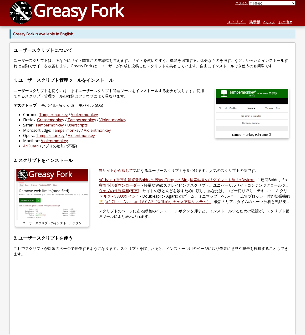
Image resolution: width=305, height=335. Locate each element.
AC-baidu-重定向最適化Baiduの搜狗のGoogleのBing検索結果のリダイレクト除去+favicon (176, 179)
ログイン (241, 3)
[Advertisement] (152, 297)
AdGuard (31, 146)
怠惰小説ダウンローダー (120, 185)
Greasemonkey (50, 119)
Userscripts (77, 125)
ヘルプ (269, 21)
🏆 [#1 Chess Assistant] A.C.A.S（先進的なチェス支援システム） (155, 201)
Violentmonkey (84, 114)
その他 (283, 21)
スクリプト (236, 21)
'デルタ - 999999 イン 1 (119, 196)
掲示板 (254, 21)
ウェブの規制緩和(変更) (119, 190)
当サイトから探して (116, 170)
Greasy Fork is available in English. (43, 34)
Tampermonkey (53, 114)
